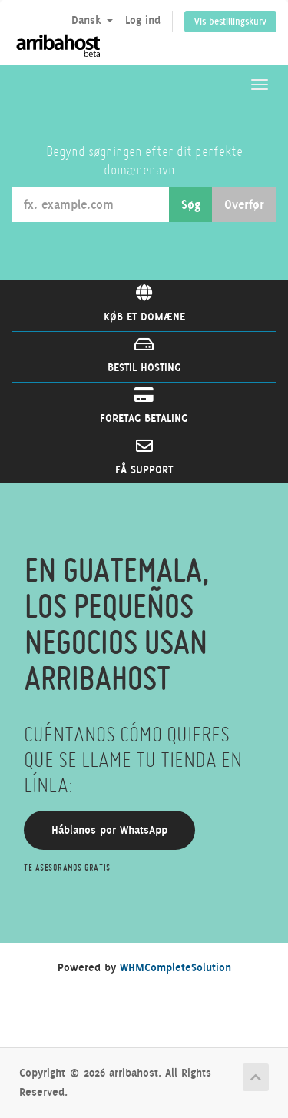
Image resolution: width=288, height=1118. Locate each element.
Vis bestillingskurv (230, 21)
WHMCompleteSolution (175, 967)
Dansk (92, 20)
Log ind (143, 20)
